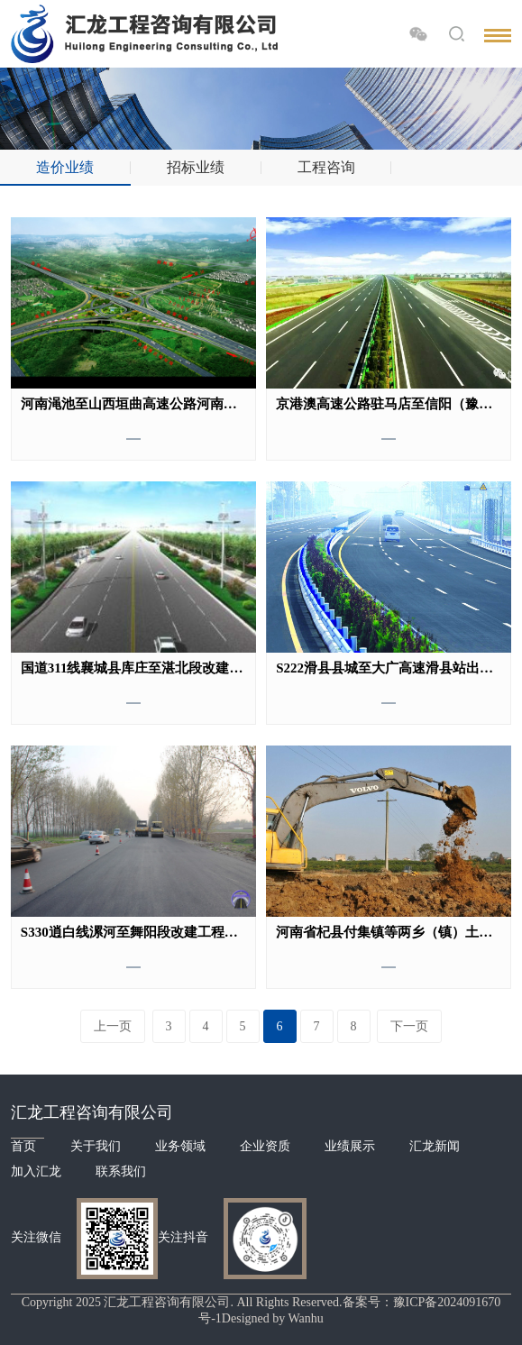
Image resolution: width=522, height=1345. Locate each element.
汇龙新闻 (434, 1146)
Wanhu (305, 1318)
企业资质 (265, 1146)
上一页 (113, 1026)
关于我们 (95, 1146)
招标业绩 (195, 167)
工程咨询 (326, 167)
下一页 (409, 1026)
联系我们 (121, 1171)
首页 (23, 1146)
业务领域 (180, 1146)
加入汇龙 (36, 1171)
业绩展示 (350, 1146)
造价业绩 (65, 167)
